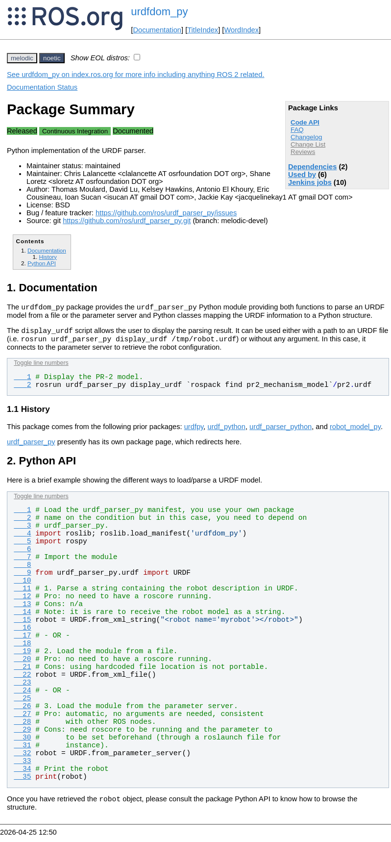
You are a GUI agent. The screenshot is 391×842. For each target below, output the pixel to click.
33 (22, 765)
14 (22, 616)
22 (22, 679)
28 (22, 726)
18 (22, 648)
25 (22, 703)
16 (22, 632)
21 (22, 671)
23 (22, 687)
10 (22, 585)
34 (22, 773)
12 (22, 601)
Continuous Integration (75, 131)
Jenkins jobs (310, 182)
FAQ (297, 129)
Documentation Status (42, 87)
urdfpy (194, 431)
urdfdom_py (159, 11)
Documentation (157, 30)
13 (22, 608)
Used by (302, 175)
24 (22, 695)
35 (22, 781)
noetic (52, 58)
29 (22, 734)
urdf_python (226, 431)
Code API (305, 122)
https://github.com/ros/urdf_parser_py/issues (166, 213)
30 (22, 742)
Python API (41, 263)
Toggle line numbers (41, 367)
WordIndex (241, 30)
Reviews (303, 151)
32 (22, 758)
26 (22, 710)
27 (22, 718)
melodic (22, 58)
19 (22, 656)
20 (22, 663)
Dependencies (312, 167)
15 (22, 624)
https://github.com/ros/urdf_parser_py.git (127, 221)
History (47, 257)
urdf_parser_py (31, 446)
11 (22, 593)
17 (22, 640)
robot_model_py (355, 431)
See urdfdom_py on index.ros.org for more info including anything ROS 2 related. (135, 74)
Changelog (306, 137)
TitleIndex (202, 30)
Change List (308, 144)
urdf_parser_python (280, 431)
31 (22, 750)
